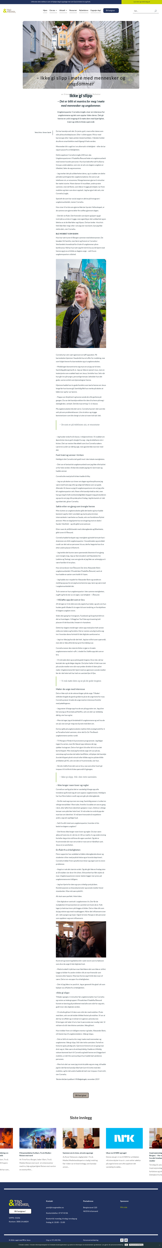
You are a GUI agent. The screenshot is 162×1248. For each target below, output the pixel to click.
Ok (126, 1245)
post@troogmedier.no (55, 1207)
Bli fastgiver (110, 10)
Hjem (45, 10)
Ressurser (73, 10)
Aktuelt (62, 10)
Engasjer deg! (96, 10)
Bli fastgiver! (20, 1211)
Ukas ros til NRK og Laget (116, 1153)
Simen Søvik (70, 94)
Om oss (52, 10)
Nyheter (97, 94)
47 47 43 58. (63, 1213)
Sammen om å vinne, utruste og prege (78, 1153)
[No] (159, 1245)
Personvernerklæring (90, 1240)
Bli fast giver (80, 1095)
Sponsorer (124, 1201)
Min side (123, 1207)
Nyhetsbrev (83, 10)
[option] (81, 1149)
